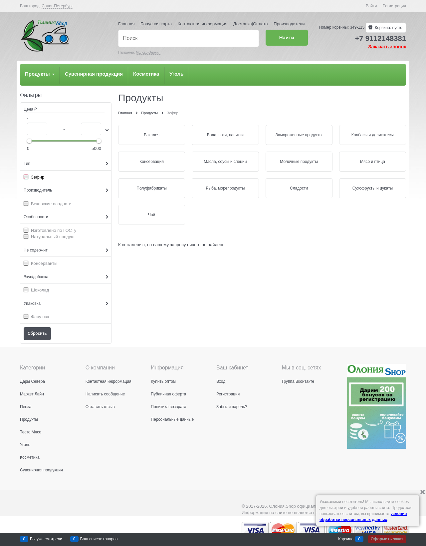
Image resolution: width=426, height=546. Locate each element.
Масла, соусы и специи (225, 161)
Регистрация (394, 6)
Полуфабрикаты (151, 188)
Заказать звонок (387, 46)
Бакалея (151, 135)
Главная (126, 23)
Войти (371, 6)
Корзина (345, 539)
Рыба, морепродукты (225, 188)
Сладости (299, 188)
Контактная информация (202, 23)
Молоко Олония (148, 52)
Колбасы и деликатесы (372, 135)
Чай (151, 215)
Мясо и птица (372, 161)
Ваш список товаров (99, 539)
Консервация (151, 161)
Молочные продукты (299, 161)
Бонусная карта (156, 23)
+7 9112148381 (380, 38)
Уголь (176, 74)
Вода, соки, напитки (225, 135)
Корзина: (388, 27)
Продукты (40, 74)
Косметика (146, 74)
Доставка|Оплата (250, 23)
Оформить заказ (387, 539)
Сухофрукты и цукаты (372, 188)
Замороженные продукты (299, 135)
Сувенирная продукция (94, 74)
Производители (289, 23)
